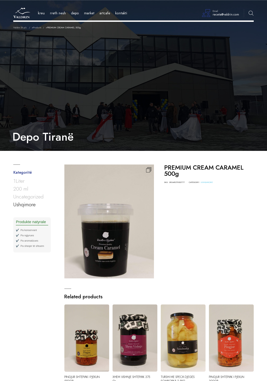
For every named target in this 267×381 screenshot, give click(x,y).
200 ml (20, 188)
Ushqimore (207, 182)
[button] (148, 170)
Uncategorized (28, 196)
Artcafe (104, 13)
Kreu (41, 13)
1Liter (19, 181)
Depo (75, 13)
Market (89, 13)
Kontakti (121, 13)
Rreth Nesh (58, 13)
